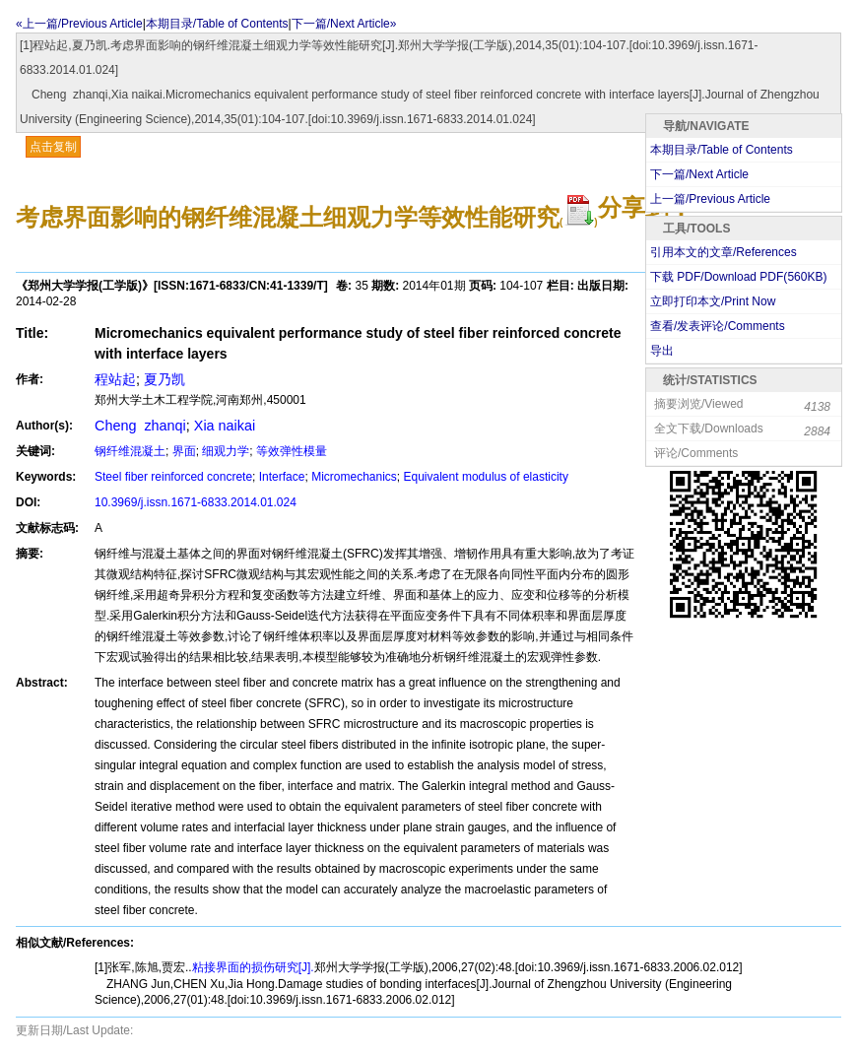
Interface (282, 477)
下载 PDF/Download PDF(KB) (738, 277)
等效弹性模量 (291, 451)
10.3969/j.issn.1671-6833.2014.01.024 (196, 502)
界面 (184, 451)
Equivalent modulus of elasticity (486, 477)
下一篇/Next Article (699, 174)
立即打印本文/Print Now (712, 301)
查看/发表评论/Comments (717, 326)
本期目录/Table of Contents (217, 24)
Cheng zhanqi (140, 425)
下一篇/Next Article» (344, 24)
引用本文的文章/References (723, 252)
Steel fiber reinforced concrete (173, 477)
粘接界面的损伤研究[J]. (253, 967)
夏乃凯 (164, 379)
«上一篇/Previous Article (79, 24)
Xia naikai (224, 425)
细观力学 (225, 451)
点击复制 (53, 147)
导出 (662, 351)
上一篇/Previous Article (710, 199)
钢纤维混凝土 (130, 451)
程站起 (115, 379)
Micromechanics (354, 477)
